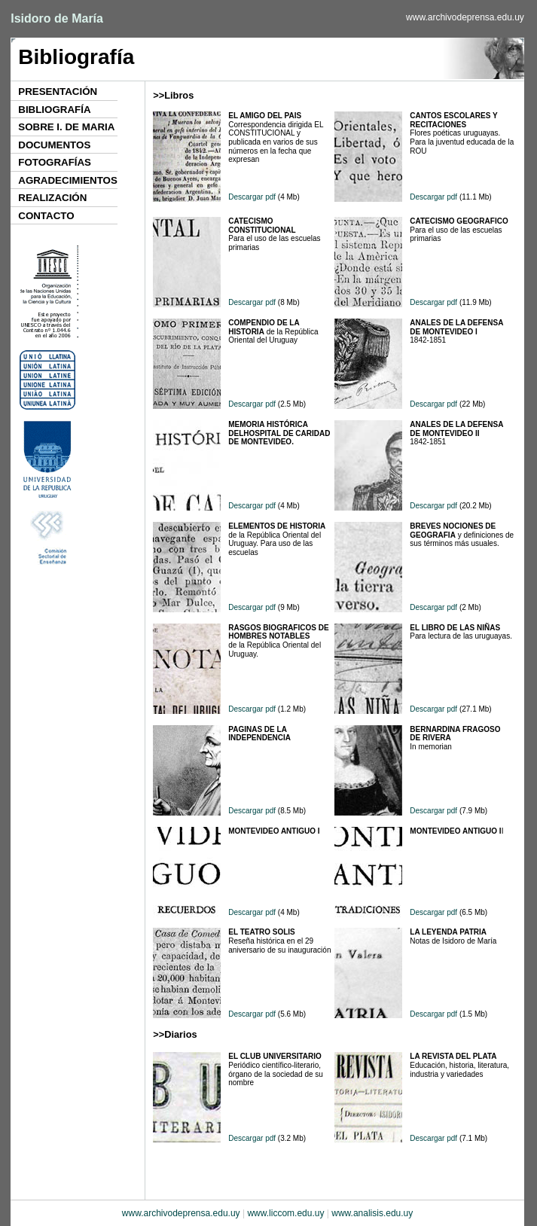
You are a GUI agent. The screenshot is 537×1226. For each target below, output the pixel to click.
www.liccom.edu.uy (285, 1213)
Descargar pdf (252, 197)
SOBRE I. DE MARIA (66, 127)
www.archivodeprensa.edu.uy (465, 17)
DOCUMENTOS (54, 145)
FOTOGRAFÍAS (54, 162)
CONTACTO (46, 215)
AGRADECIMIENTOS (67, 180)
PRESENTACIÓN (57, 91)
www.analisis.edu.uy (372, 1213)
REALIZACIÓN (52, 197)
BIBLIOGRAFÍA (54, 109)
